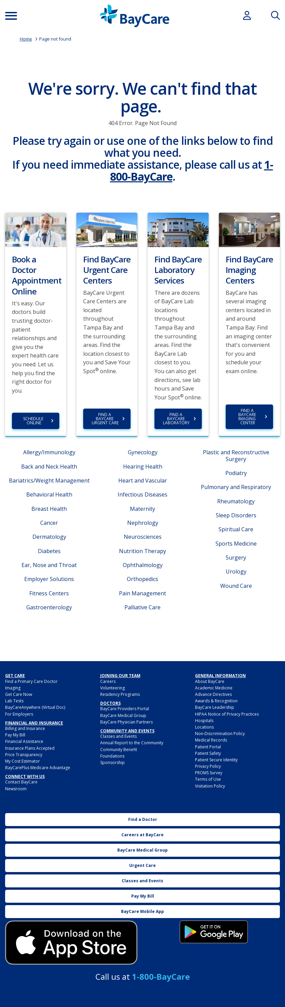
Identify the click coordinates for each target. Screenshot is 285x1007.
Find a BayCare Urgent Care (105, 419)
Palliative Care (142, 607)
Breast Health (49, 509)
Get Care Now (18, 694)
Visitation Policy (210, 786)
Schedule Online (33, 421)
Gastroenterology (49, 607)
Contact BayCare (21, 782)
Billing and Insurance (25, 728)
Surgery (236, 557)
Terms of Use (208, 779)
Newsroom (16, 789)
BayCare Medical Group (123, 715)
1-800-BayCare (161, 976)
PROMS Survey (208, 773)
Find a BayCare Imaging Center (247, 417)
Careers (108, 681)
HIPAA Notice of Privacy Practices (227, 714)
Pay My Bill (15, 735)
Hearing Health (142, 466)
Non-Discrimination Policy (220, 733)
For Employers (19, 714)
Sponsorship (112, 762)
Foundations (112, 756)
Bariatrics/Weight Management (49, 480)
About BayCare (209, 681)
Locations (204, 727)
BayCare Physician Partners (126, 722)
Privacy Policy (208, 766)
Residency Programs (120, 694)
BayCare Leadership (214, 707)
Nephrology (142, 523)
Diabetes (49, 551)
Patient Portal (208, 747)
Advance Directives (213, 694)
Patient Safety (208, 753)
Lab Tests (14, 701)
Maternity (142, 509)
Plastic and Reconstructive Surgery (236, 455)
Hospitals (204, 720)
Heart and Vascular (142, 480)
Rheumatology (236, 501)
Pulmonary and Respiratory (236, 487)
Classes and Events (118, 736)
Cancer (49, 523)
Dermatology (49, 536)
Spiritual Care (236, 529)
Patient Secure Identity (216, 760)
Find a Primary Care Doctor (31, 681)
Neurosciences (143, 536)
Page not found (55, 39)
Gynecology (143, 452)
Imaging (12, 688)
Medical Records (211, 740)
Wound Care (236, 586)
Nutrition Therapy (142, 551)
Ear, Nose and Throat (49, 565)
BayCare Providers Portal (124, 709)
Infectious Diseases (142, 494)
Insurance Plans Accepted (30, 748)
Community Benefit (118, 749)
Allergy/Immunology (49, 452)
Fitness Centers (49, 593)
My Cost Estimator (22, 761)
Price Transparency (23, 755)
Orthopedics (142, 579)
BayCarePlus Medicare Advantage (37, 767)
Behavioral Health (49, 494)
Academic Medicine (213, 688)
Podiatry (236, 473)
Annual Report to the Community (131, 743)
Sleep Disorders (236, 515)
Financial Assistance (24, 741)
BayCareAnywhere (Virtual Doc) (35, 707)
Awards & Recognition (216, 701)
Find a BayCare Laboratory (176, 419)
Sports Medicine (236, 543)
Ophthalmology (143, 565)
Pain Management (142, 593)
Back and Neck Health (49, 466)
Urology (236, 571)
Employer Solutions (49, 579)
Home (26, 39)
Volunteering (112, 688)
